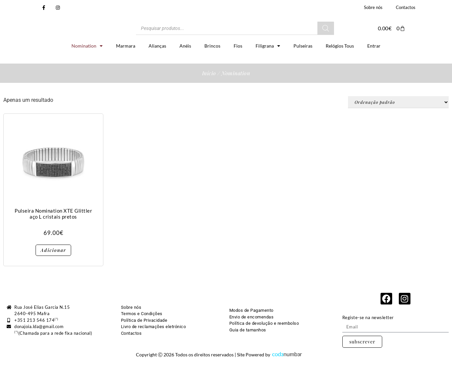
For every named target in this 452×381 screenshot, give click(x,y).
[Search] (325, 36)
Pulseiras (302, 62)
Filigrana (268, 62)
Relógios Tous (340, 62)
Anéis (185, 62)
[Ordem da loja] (398, 118)
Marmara (125, 62)
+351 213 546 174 (36, 336)
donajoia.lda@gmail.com (38, 342)
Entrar (374, 62)
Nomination (87, 62)
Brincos (212, 62)
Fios (238, 62)
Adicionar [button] (53, 266)
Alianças (157, 62)
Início (209, 89)
